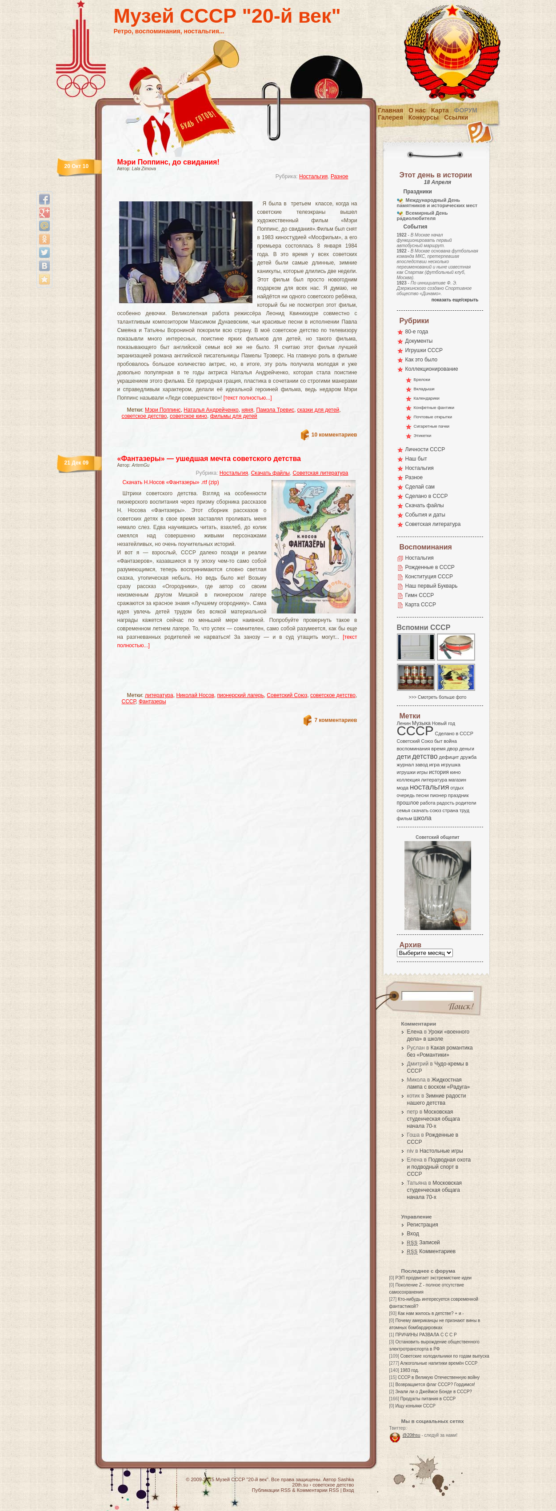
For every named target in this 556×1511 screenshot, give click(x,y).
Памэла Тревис (275, 410)
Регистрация (422, 1225)
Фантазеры (152, 701)
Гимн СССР (419, 595)
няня (247, 410)
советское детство (144, 416)
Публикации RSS (271, 1490)
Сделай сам (420, 487)
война (450, 741)
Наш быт (416, 459)
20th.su (300, 1484)
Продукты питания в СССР (428, 1398)
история (439, 772)
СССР (129, 701)
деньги (466, 748)
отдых (457, 787)
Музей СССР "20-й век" (227, 15)
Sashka (346, 1479)
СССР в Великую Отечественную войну (439, 1377)
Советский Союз (287, 695)
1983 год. (409, 1370)
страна (450, 810)
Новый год (443, 723)
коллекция (408, 779)
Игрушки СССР (424, 350)
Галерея (390, 117)
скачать (420, 810)
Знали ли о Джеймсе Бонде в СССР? (433, 1391)
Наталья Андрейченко (211, 410)
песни (422, 795)
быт (438, 741)
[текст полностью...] (248, 398)
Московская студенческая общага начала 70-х (433, 1119)
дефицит (449, 757)
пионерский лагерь (240, 695)
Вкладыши (424, 388)
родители (466, 803)
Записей (423, 1242)
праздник (458, 795)
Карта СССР (420, 604)
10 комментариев (334, 435)
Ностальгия (313, 176)
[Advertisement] (227, 193)
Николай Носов (195, 695)
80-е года (416, 332)
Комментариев (431, 1251)
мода (403, 787)
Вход (413, 1233)
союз (435, 810)
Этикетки (423, 435)
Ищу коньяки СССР (415, 1405)
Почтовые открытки (433, 416)
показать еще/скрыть (455, 299)
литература (159, 695)
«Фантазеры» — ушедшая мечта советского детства (209, 458)
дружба (468, 757)
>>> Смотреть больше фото (438, 697)
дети (404, 756)
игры (422, 772)
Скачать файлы (270, 473)
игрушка (450, 764)
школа (422, 818)
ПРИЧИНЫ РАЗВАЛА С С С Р (425, 1334)
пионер (438, 795)
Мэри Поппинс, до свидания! (168, 162)
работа (427, 803)
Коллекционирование (431, 369)
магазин (457, 779)
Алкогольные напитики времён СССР (439, 1363)
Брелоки (422, 379)
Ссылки (456, 117)
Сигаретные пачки (432, 426)
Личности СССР (425, 449)
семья (403, 810)
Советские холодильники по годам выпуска (444, 1356)
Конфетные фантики (434, 407)
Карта (440, 110)
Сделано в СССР (426, 496)
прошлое (408, 803)
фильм (404, 818)
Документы (419, 341)
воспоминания (413, 748)
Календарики (427, 398)
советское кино (188, 416)
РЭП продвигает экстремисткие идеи (433, 1277)
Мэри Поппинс (163, 410)
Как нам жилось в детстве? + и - (431, 1313)
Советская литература (320, 473)
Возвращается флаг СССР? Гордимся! (435, 1384)
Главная (390, 110)
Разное (339, 176)
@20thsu (411, 1435)
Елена (415, 1032)
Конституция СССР (429, 576)
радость (445, 803)
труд (464, 810)
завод (421, 764)
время (438, 748)
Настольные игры (441, 1151)
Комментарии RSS (318, 1490)
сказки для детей (318, 410)
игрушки (406, 772)
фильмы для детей (233, 416)
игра (434, 764)
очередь (406, 795)
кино (455, 772)
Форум (465, 110)
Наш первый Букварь (431, 586)
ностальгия (429, 787)
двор (452, 748)
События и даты (425, 515)
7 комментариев (335, 720)
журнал (405, 764)
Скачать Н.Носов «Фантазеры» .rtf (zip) (171, 482)
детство (425, 756)
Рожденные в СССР (430, 567)
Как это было (421, 360)
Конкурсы (423, 117)
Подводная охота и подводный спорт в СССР (439, 1167)
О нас (417, 110)
